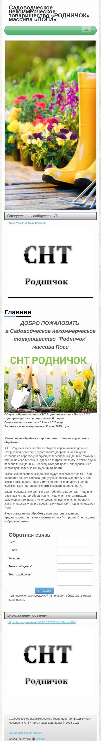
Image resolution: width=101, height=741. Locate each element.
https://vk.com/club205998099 (27, 222)
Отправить (44, 590)
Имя (12, 542)
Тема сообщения (20, 566)
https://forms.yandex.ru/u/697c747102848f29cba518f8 (42, 622)
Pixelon (40, 739)
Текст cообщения (20, 574)
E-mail (13, 550)
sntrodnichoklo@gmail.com (26, 732)
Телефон (14, 558)
